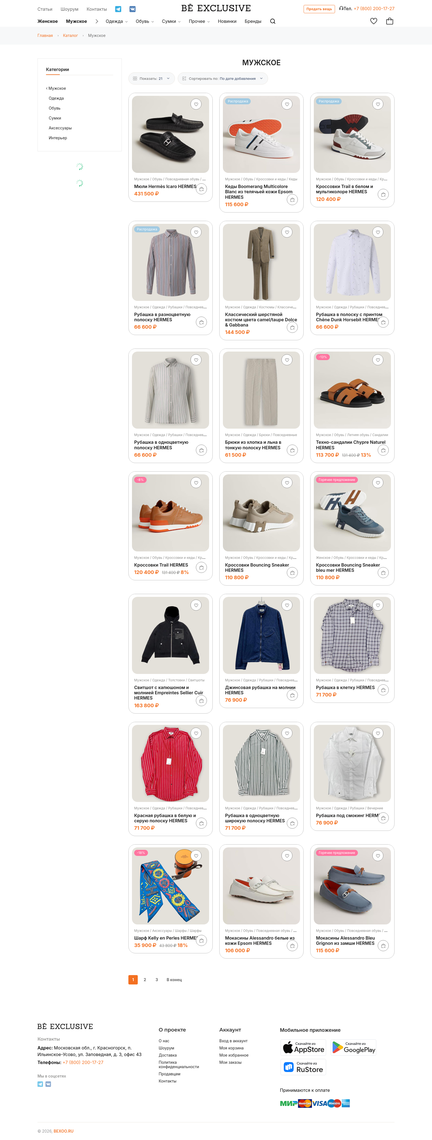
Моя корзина (231, 1048)
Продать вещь (319, 9)
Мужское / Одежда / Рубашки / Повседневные (172, 307)
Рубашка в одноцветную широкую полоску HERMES (255, 818)
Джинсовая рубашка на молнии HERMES (260, 690)
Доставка (168, 1055)
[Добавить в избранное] (196, 104)
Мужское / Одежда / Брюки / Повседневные (261, 435)
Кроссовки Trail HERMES (161, 565)
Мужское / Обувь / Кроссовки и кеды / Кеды (261, 179)
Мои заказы (230, 1062)
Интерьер (58, 137)
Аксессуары (60, 128)
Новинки (227, 21)
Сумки (171, 21)
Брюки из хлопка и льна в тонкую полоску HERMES (253, 444)
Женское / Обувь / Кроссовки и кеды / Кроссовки (356, 558)
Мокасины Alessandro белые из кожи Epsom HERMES (260, 940)
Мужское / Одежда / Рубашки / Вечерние (349, 808)
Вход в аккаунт (233, 1041)
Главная (45, 35)
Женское (47, 21)
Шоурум (69, 9)
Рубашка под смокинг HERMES (350, 815)
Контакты (97, 9)
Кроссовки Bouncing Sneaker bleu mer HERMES (348, 567)
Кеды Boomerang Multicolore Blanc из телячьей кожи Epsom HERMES (259, 192)
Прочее (199, 21)
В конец (174, 979)
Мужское (76, 21)
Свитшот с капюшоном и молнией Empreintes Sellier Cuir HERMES (168, 693)
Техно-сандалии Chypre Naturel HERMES (350, 444)
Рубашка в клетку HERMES (345, 687)
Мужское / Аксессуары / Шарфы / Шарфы (167, 931)
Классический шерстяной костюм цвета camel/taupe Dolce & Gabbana (261, 320)
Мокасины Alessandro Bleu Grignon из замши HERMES (345, 940)
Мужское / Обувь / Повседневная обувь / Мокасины (176, 179)
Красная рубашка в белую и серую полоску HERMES (165, 818)
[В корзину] (201, 188)
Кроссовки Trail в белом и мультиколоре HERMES (344, 189)
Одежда (117, 21)
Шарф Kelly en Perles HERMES (166, 938)
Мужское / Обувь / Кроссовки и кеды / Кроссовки (356, 179)
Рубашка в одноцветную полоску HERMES (161, 444)
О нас (164, 1041)
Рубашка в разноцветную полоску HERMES (162, 317)
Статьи (44, 9)
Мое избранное (234, 1055)
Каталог (70, 35)
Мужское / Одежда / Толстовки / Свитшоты (169, 680)
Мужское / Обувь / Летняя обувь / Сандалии (352, 435)
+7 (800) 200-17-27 (374, 8)
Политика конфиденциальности (179, 1064)
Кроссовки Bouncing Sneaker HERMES (257, 567)
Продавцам (169, 1074)
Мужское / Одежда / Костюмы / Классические (263, 307)
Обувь (145, 21)
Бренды (253, 21)
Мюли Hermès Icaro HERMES (165, 186)
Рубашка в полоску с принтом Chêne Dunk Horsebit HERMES (349, 317)
